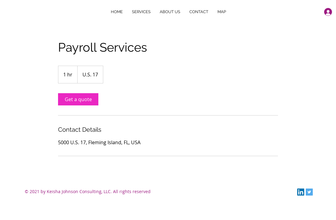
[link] (78, 99)
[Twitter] (309, 192)
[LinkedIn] (300, 192)
